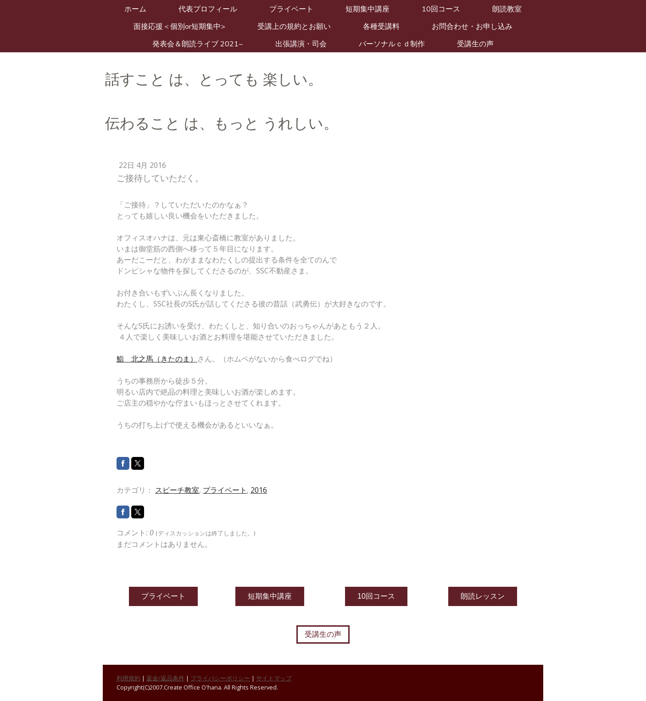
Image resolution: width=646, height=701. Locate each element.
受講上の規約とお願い (294, 26)
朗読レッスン (483, 596)
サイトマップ (274, 678)
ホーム (135, 8)
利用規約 (128, 678)
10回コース (441, 8)
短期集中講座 (367, 8)
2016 (259, 490)
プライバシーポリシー (220, 678)
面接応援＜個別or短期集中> (179, 26)
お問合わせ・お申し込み (472, 26)
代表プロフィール (207, 8)
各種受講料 (381, 26)
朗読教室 (507, 8)
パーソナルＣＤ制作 (392, 43)
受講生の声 (475, 43)
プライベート (291, 8)
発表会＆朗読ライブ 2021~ (197, 43)
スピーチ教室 (177, 490)
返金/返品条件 (165, 678)
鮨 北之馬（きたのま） (157, 359)
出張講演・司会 (301, 43)
